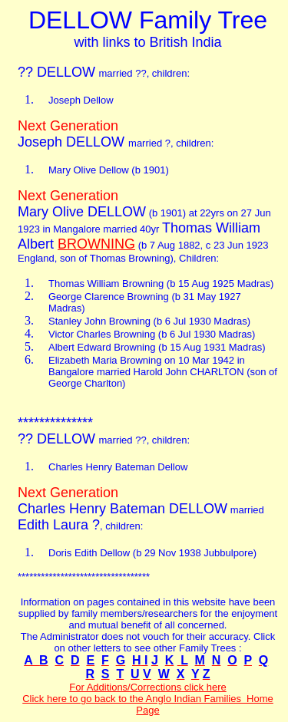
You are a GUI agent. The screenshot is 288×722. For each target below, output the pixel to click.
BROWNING (96, 244)
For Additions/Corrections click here (147, 687)
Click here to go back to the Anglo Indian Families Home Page (147, 704)
